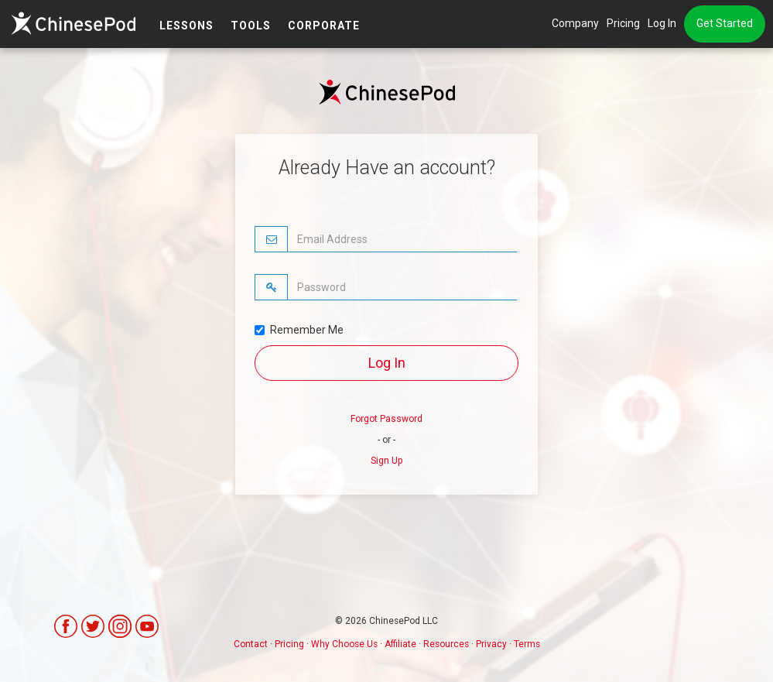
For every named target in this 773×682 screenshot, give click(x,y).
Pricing (623, 23)
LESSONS (186, 25)
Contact (251, 644)
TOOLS (251, 25)
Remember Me (299, 330)
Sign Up (386, 460)
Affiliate (400, 644)
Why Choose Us (344, 644)
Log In (662, 23)
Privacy (491, 644)
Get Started (724, 23)
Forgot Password (386, 418)
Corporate (324, 25)
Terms (527, 644)
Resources (446, 644)
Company (575, 23)
